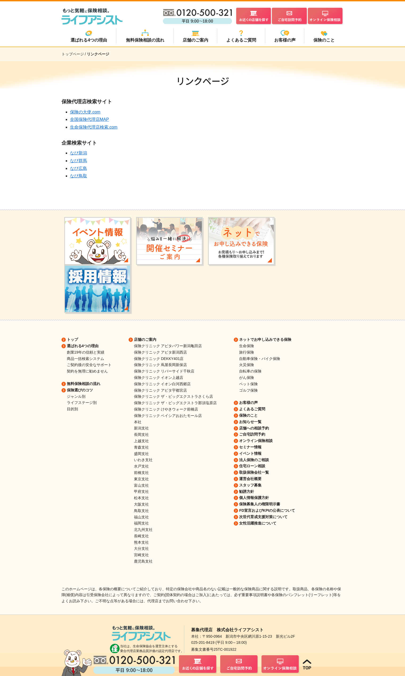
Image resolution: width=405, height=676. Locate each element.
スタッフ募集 (250, 485)
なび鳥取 (78, 176)
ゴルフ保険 (248, 390)
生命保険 (246, 346)
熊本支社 (141, 542)
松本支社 (141, 498)
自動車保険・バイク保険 (259, 359)
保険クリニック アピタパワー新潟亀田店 (168, 346)
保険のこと (248, 415)
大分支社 (141, 548)
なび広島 (78, 168)
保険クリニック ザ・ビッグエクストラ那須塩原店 (175, 403)
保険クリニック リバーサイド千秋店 (164, 371)
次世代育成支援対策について (263, 517)
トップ (72, 339)
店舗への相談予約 (254, 428)
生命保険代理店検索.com (94, 127)
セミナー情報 (250, 447)
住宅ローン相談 (252, 466)
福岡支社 (141, 523)
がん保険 (246, 377)
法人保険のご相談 (254, 460)
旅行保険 (246, 352)
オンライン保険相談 (256, 441)
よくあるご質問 (252, 409)
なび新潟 (78, 153)
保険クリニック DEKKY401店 (159, 359)
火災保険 (246, 365)
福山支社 (141, 517)
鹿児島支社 (143, 561)
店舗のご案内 (145, 339)
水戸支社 (141, 466)
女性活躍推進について (257, 523)
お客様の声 (248, 402)
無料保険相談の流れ (83, 384)
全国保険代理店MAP (89, 119)
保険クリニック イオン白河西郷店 (162, 384)
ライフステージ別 (82, 402)
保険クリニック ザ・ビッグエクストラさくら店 (173, 396)
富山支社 (141, 485)
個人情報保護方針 (254, 497)
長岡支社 (141, 434)
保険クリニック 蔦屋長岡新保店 (160, 365)
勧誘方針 (246, 491)
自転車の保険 (250, 371)
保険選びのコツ (80, 390)
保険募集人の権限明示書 (259, 504)
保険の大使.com (85, 112)
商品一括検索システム (85, 359)
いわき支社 (143, 460)
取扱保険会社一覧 (254, 472)
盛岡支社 (141, 454)
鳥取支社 (141, 511)
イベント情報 (250, 453)
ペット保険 (248, 384)
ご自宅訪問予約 (252, 434)
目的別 (72, 409)
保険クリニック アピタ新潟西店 (160, 352)
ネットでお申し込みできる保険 (265, 339)
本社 (137, 422)
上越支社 (141, 441)
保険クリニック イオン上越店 (158, 377)
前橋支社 (141, 472)
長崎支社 (141, 536)
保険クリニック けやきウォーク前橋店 (166, 409)
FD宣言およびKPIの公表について (267, 510)
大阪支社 (141, 504)
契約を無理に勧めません (87, 371)
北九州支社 (143, 529)
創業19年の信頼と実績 (86, 352)
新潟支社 (141, 428)
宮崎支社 (141, 555)
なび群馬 (78, 160)
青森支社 (141, 447)
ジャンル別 (76, 396)
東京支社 (141, 479)
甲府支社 (141, 491)
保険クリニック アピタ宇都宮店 (160, 390)
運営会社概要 (250, 479)
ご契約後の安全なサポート (89, 365)
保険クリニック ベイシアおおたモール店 (168, 415)
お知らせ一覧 (250, 422)
